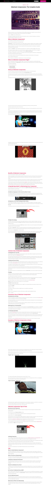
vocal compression (15, 262)
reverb (39, 297)
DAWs (35, 187)
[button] (14, 1)
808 (23, 420)
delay (42, 297)
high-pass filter (39, 421)
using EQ (26, 182)
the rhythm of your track (18, 318)
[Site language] (36, 1)
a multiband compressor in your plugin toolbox (33, 437)
